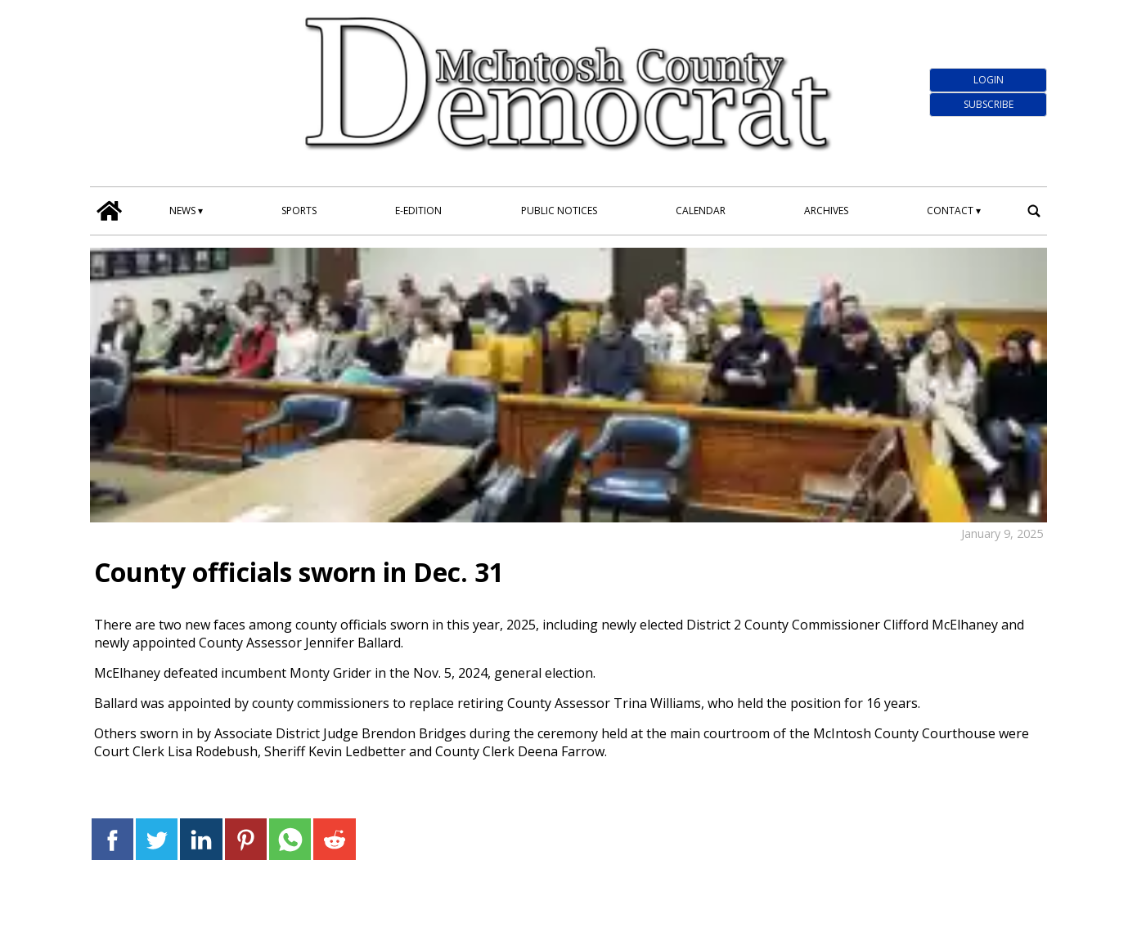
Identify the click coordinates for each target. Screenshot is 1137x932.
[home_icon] (109, 211)
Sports (299, 210)
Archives (826, 210)
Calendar (701, 210)
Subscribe (988, 104)
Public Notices (559, 210)
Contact (950, 210)
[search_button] (1034, 210)
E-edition (418, 210)
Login (988, 80)
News (182, 210)
